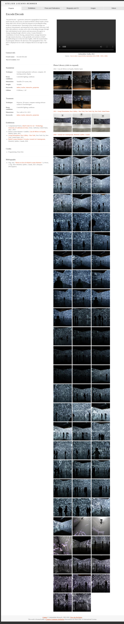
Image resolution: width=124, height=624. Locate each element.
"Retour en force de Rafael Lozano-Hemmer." (28, 162)
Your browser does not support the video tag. (86, 36)
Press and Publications (52, 8)
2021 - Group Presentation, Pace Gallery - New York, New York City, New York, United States (81, 111)
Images (93, 8)
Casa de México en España (38, 131)
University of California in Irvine (18, 128)
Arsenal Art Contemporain (37, 139)
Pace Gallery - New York (28, 135)
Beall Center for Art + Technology (33, 126)
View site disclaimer (76, 617)
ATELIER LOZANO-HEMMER (21, 4)
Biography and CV (73, 8)
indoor (18, 87)
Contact (45, 617)
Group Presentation (14, 135)
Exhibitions (31, 8)
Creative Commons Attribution (55, 619)
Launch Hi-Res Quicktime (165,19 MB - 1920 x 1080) (92, 56)
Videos (113, 8)
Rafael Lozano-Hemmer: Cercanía (18, 139)
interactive (29, 87)
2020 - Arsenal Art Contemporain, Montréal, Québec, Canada (71, 135)
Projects (11, 8)
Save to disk (73, 56)
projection (36, 87)
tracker (23, 87)
